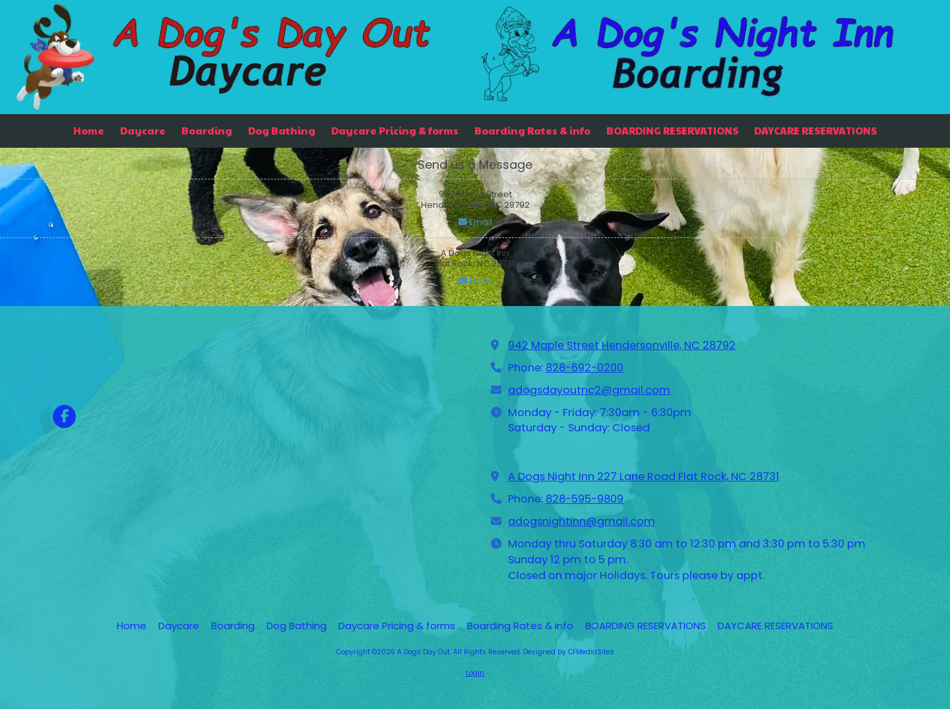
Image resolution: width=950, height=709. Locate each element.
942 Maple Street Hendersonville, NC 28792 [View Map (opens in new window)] (622, 345)
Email (475, 222)
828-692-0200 (584, 367)
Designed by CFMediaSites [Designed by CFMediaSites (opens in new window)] (568, 652)
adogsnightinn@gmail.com (581, 521)
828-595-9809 (584, 499)
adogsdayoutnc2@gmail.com (589, 390)
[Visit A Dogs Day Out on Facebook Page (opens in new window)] (64, 416)
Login (475, 673)
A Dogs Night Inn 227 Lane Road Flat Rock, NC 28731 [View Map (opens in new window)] (643, 476)
